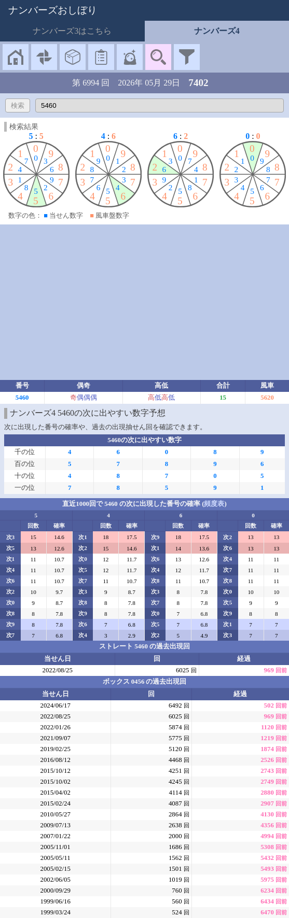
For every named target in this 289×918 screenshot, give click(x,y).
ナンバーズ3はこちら (72, 30)
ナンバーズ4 (217, 30)
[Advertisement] (144, 302)
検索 (17, 105)
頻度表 (214, 503)
